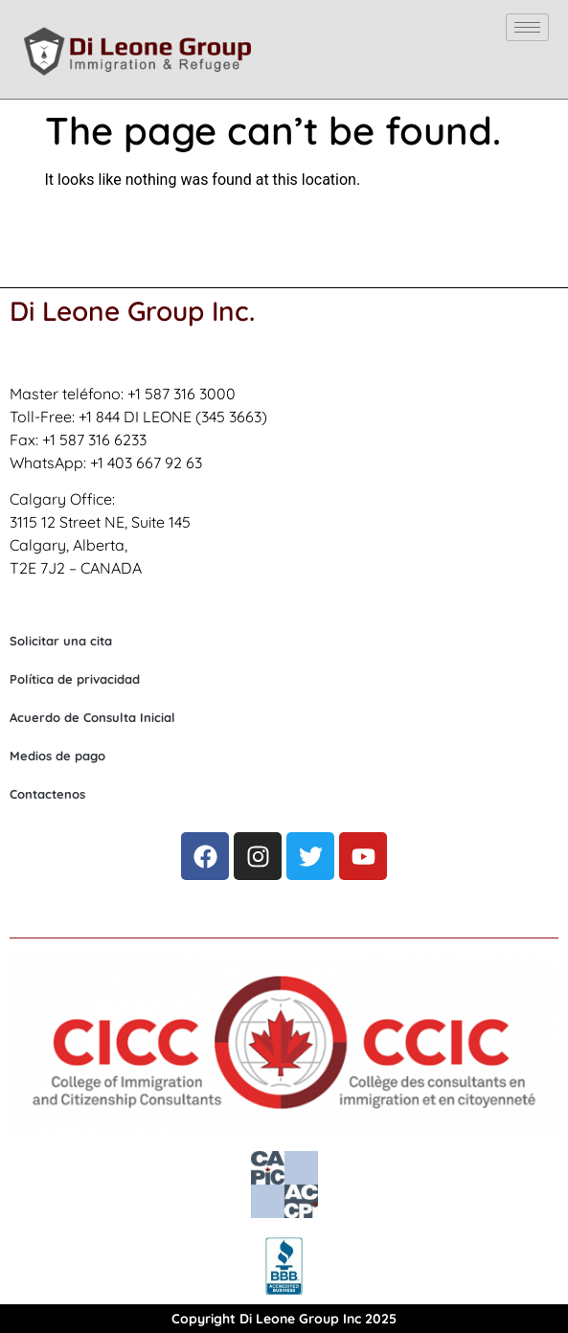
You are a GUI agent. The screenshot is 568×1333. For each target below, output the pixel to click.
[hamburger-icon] (527, 27)
